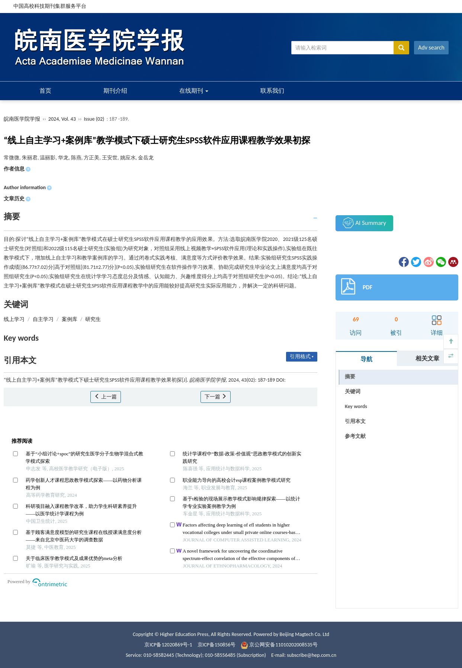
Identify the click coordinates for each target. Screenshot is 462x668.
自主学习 (43, 319)
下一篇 (216, 397)
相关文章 (427, 358)
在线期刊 (193, 90)
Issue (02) (94, 119)
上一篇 (105, 397)
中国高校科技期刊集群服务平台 (49, 6)
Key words (356, 406)
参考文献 (355, 436)
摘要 (350, 376)
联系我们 (272, 90)
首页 (45, 90)
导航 (366, 359)
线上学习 (14, 319)
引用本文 (355, 421)
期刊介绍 (115, 90)
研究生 (93, 319)
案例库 (69, 319)
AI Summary (364, 222)
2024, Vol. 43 (62, 119)
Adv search (431, 47)
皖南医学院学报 (22, 119)
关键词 (352, 391)
